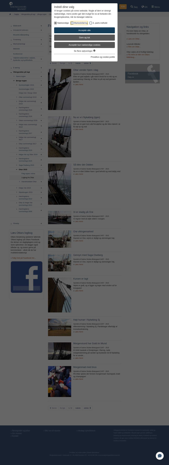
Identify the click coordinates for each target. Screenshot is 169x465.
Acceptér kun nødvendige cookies (84, 45)
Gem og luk (84, 37)
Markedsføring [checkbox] (81, 23)
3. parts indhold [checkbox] (100, 23)
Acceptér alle (84, 30)
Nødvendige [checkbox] (63, 23)
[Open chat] (160, 456)
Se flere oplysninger (84, 51)
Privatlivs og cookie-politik (103, 57)
